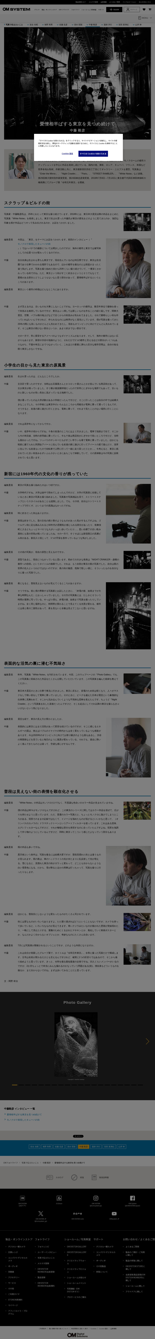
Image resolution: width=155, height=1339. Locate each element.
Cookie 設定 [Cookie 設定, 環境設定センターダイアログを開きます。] (67, 153)
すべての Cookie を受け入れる (93, 153)
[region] (78, 147)
